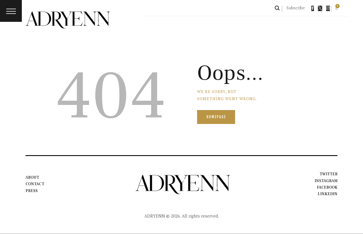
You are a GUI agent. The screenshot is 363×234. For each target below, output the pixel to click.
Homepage (217, 117)
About (32, 177)
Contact (35, 184)
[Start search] (277, 8)
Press (32, 190)
